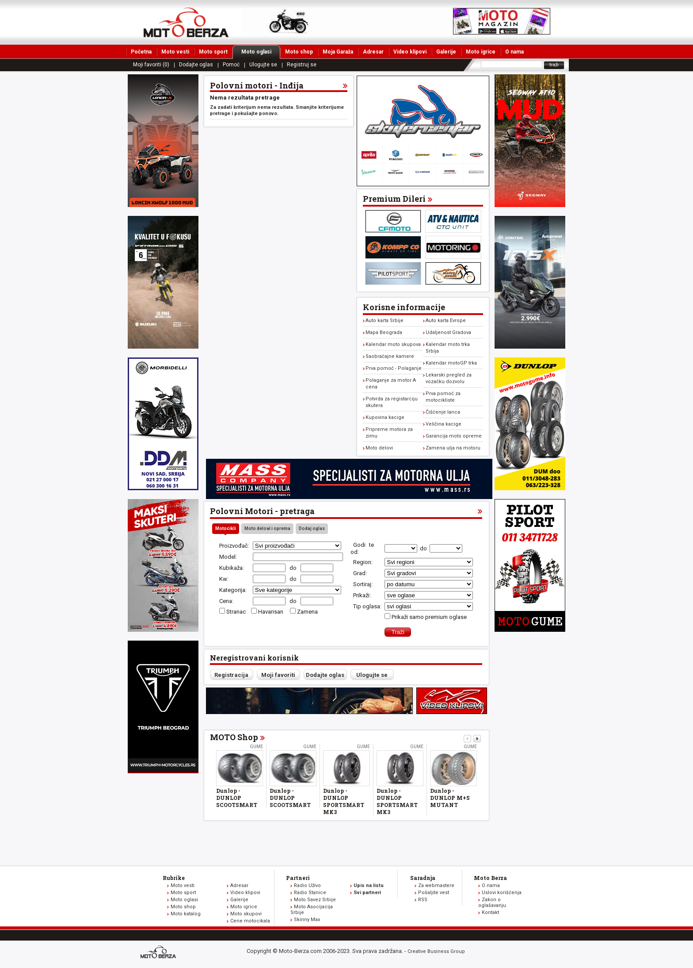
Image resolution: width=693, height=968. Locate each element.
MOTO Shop (234, 737)
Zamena (307, 611)
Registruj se (301, 64)
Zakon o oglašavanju (492, 902)
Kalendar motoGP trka (451, 363)
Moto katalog (186, 914)
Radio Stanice (310, 892)
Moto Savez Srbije (315, 900)
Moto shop (299, 52)
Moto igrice (480, 52)
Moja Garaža (338, 52)
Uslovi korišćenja (502, 892)
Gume (256, 746)
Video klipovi (409, 52)
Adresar (373, 52)
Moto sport (213, 52)
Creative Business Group (436, 951)
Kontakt (490, 912)
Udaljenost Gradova (448, 332)
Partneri (298, 877)
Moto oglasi (260, 52)
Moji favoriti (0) (151, 64)
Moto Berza (490, 877)
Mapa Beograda (384, 332)
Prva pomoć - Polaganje (394, 368)
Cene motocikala (250, 921)
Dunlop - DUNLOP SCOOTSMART (236, 797)
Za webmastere (436, 885)
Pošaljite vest (433, 892)
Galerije (446, 52)
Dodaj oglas (312, 528)
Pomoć (231, 64)
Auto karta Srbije (385, 320)
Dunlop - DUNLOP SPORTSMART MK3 (343, 801)
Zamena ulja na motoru (453, 448)
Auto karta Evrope (446, 320)
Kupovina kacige (385, 417)
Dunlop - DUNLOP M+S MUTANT (450, 797)
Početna (141, 52)
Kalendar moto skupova (393, 344)
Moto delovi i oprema (267, 528)
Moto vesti (175, 52)
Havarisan (271, 611)
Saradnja (422, 877)
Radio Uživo (307, 885)
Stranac (236, 611)
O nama (514, 52)
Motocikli (225, 528)
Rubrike (174, 877)
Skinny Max (307, 919)
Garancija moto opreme (454, 436)
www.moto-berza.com (159, 952)
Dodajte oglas (196, 64)
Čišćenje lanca (443, 412)
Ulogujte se (263, 64)
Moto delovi (379, 448)
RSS (422, 900)
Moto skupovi (246, 914)
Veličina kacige (443, 424)
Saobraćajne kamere (390, 356)
